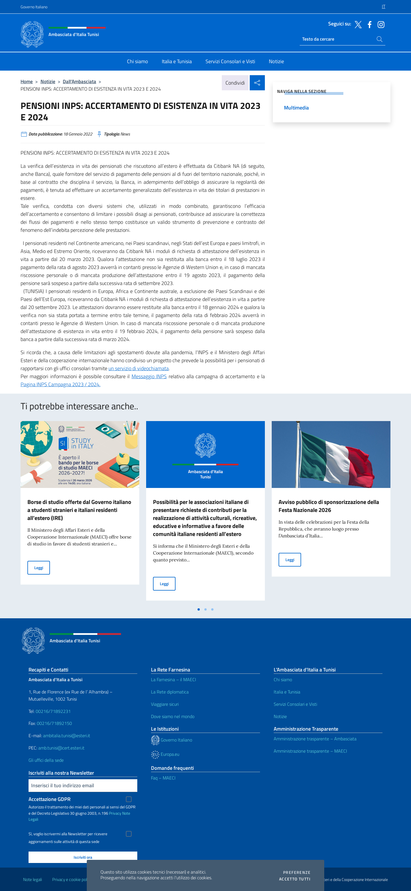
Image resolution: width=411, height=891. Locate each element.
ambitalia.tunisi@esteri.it (66, 735)
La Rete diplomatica (170, 691)
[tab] (199, 609)
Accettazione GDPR (49, 799)
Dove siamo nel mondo (172, 716)
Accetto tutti (295, 879)
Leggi (42, 567)
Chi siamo (283, 679)
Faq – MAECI (163, 777)
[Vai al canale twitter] (356, 24)
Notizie (48, 81)
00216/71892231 (53, 711)
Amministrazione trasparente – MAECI (310, 751)
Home (27, 81)
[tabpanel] (80, 512)
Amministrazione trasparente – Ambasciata (315, 738)
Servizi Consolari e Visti (295, 704)
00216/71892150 (54, 723)
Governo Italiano (34, 7)
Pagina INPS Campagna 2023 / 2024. (60, 384)
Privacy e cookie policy (72, 879)
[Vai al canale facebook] (368, 24)
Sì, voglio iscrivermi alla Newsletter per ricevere (68, 834)
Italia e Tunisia (287, 691)
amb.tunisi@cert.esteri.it (61, 747)
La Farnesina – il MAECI (173, 679)
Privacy (115, 813)
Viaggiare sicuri (165, 704)
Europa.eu (165, 754)
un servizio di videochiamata (138, 368)
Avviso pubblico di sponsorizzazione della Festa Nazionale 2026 (329, 505)
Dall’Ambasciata (79, 81)
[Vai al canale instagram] (379, 24)
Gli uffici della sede (46, 760)
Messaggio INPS (149, 376)
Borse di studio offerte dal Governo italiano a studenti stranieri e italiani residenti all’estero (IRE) (79, 509)
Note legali (32, 879)
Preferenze (297, 872)
